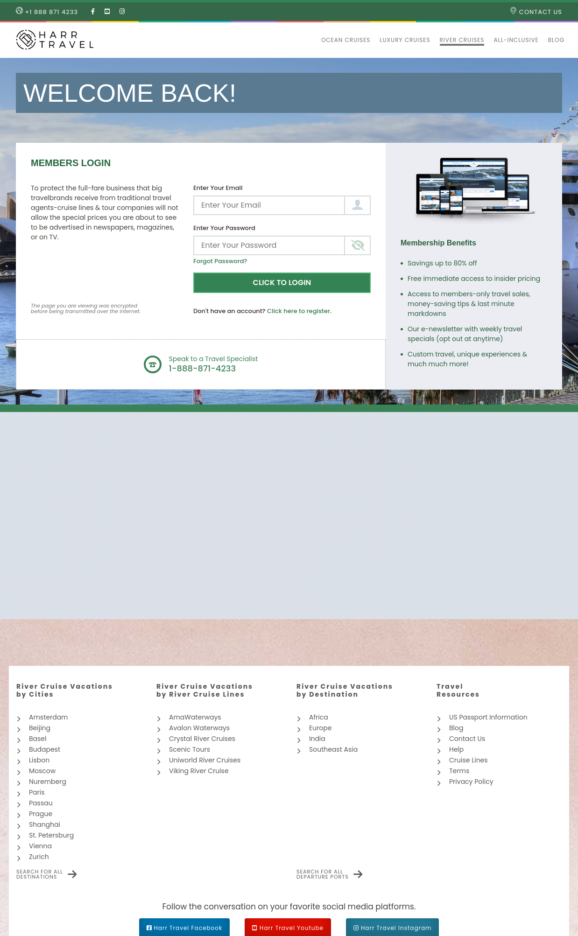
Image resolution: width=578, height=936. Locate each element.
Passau (41, 803)
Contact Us (536, 11)
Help (456, 749)
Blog (556, 40)
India (317, 738)
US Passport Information (488, 717)
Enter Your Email (217, 187)
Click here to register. (299, 311)
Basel (37, 738)
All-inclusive (515, 40)
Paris (37, 792)
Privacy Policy (471, 781)
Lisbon (39, 760)
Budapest (44, 749)
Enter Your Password (224, 228)
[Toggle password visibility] (357, 245)
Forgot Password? (220, 261)
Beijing (39, 728)
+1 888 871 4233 (47, 11)
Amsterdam (48, 717)
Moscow (42, 770)
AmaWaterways (195, 717)
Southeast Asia (333, 749)
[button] (312, 40)
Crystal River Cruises (202, 738)
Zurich (39, 856)
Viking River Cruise (199, 770)
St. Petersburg (51, 835)
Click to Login (282, 282)
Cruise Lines (468, 760)
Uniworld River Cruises (204, 760)
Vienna (40, 846)
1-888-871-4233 (202, 368)
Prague (40, 813)
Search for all (39, 874)
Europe (320, 728)
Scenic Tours (189, 749)
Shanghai (44, 824)
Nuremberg (47, 781)
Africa (318, 717)
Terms (459, 770)
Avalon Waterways (199, 728)
